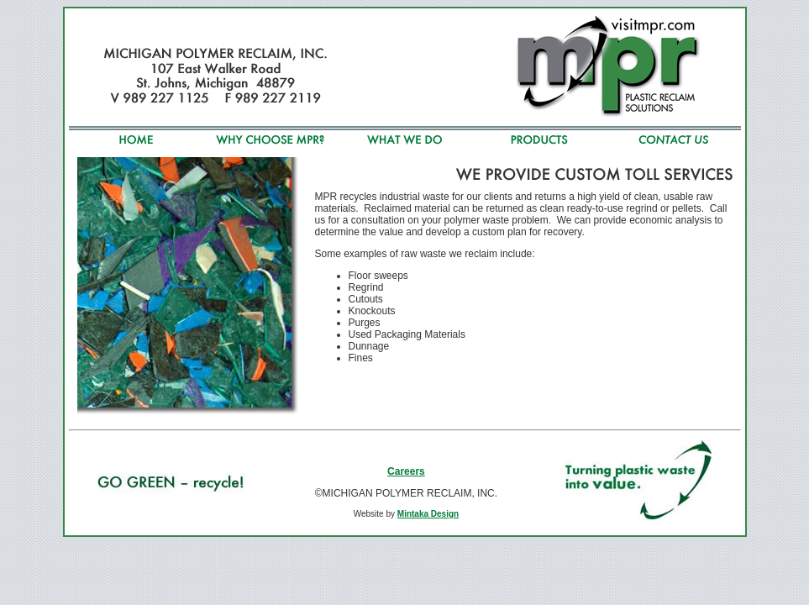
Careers (406, 471)
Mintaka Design (428, 513)
